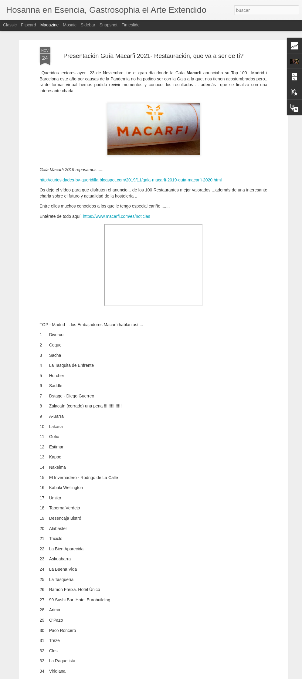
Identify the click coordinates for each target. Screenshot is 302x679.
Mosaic (69, 24)
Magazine (49, 24)
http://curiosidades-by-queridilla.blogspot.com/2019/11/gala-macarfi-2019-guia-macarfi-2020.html (131, 179)
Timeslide (131, 24)
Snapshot (108, 24)
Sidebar (88, 24)
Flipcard (28, 24)
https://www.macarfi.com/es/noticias (116, 216)
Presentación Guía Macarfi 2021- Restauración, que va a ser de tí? (153, 55)
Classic (10, 24)
